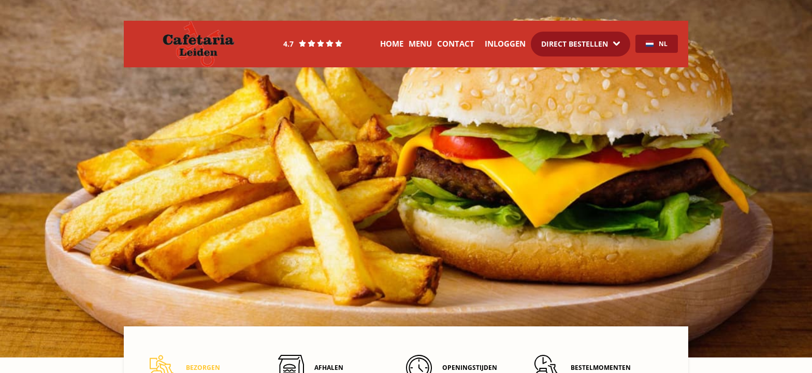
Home (391, 43)
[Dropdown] (580, 44)
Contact (455, 43)
